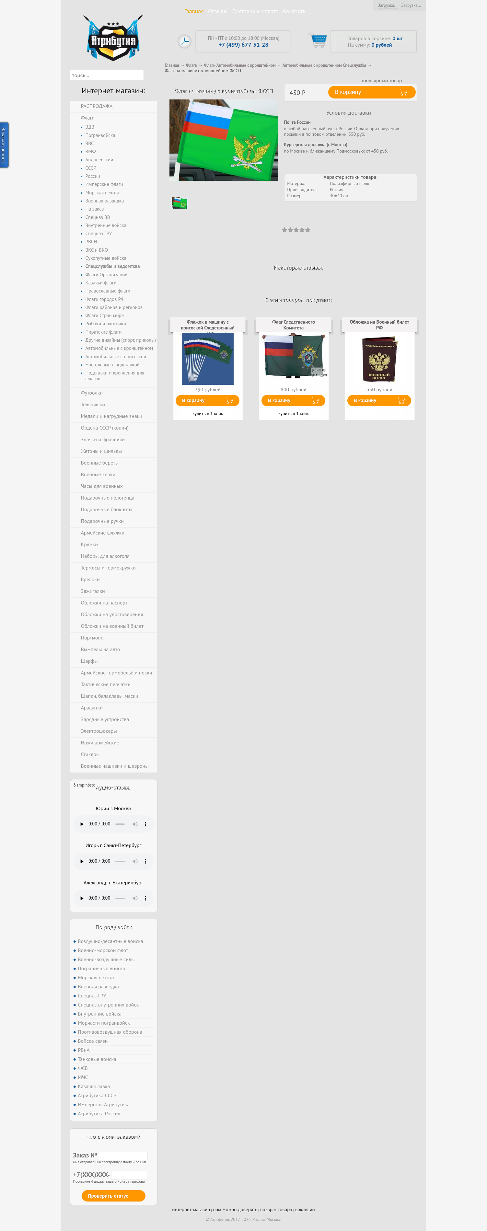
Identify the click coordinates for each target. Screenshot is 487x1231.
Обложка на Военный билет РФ (379, 325)
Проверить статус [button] (108, 1196)
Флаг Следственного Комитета (293, 325)
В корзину (193, 400)
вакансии (305, 1209)
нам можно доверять (235, 1209)
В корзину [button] (348, 92)
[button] (149, 75)
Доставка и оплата (255, 11)
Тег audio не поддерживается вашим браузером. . (113, 824)
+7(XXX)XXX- (110, 1174)
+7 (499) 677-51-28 (243, 44)
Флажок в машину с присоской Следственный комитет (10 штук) (208, 328)
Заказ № (110, 1155)
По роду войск (113, 926)
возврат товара (276, 1209)
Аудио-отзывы (114, 787)
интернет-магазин (191, 1209)
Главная (194, 11)
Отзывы (217, 11)
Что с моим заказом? (113, 1136)
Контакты (295, 11)
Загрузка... (388, 5)
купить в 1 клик (208, 413)
